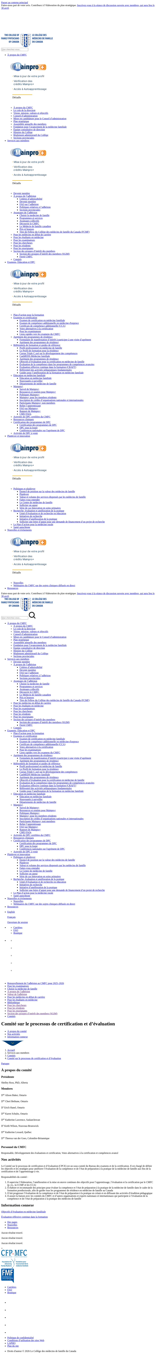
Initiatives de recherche (31, 516)
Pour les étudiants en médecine (28, 237)
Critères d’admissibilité (31, 199)
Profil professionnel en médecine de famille (41, 348)
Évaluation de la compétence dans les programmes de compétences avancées (57, 364)
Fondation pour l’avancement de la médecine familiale (40, 127)
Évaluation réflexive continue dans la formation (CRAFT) (48, 367)
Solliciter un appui (28, 505)
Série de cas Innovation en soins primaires (40, 508)
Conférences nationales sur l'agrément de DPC (42, 430)
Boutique (17, 933)
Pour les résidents (22, 245)
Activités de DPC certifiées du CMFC (31, 416)
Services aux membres (18, 140)
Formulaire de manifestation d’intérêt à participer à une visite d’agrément (55, 339)
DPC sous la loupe (29, 427)
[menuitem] (81, 917)
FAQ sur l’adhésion (29, 204)
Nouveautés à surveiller (31, 381)
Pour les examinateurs (24, 240)
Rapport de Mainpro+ (30, 411)
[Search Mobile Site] (14, 617)
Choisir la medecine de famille (34, 215)
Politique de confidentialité (20, 1337)
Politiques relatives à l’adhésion (35, 207)
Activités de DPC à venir (25, 433)
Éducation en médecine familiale (29, 375)
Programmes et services (31, 218)
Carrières (17, 927)
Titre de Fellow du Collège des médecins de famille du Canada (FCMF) (54, 232)
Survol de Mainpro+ (29, 389)
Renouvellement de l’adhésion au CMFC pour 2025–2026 (35, 983)
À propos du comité (17, 1031)
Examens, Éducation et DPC (21, 262)
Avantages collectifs (29, 221)
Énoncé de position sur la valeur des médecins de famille (47, 491)
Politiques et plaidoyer (24, 488)
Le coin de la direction (24, 110)
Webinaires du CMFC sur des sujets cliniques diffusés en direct (44, 585)
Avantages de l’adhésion (25, 212)
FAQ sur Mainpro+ (29, 408)
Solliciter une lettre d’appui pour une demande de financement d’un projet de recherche (62, 521)
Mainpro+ (18, 386)
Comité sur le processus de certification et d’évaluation (34, 1058)
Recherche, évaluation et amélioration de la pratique (38, 510)
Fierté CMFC (26, 256)
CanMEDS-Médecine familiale (35, 356)
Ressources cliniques (23, 419)
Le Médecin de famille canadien (35, 226)
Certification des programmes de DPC (32, 422)
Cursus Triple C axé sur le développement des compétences (48, 353)
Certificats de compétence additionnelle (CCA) (42, 326)
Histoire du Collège (22, 132)
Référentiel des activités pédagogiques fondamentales (46, 370)
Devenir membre (21, 193)
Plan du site (13, 1346)
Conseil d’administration (25, 116)
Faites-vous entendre (30, 499)
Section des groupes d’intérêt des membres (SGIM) (45, 254)
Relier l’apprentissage (30, 405)
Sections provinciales (23, 138)
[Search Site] (14, 49)
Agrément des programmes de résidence (33, 337)
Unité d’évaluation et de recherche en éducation (43, 513)
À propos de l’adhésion (24, 196)
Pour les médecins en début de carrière (32, 234)
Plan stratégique (21, 121)
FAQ (15, 930)
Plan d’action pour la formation (28, 315)
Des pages (12, 1222)
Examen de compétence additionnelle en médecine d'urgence (49, 323)
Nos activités (13, 1034)
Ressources (12, 588)
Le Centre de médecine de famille (36, 502)
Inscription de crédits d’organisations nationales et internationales (51, 400)
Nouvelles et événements (19, 530)
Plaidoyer (24, 494)
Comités (17, 259)
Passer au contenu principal (14, 2)
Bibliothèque (13, 1002)
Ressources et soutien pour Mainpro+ (38, 392)
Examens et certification (25, 317)
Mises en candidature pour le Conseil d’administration (39, 118)
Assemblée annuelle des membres (29, 124)
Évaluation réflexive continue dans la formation (24, 1217)
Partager (5, 1063)
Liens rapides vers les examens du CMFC (40, 334)
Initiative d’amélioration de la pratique (38, 519)
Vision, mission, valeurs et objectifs (30, 113)
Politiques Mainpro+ (30, 394)
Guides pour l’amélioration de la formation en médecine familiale (51, 372)
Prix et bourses (27, 229)
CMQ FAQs (25, 414)
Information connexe (17, 1036)
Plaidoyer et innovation (18, 436)
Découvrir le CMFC (29, 223)
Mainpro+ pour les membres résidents (38, 397)
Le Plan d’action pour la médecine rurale (33, 524)
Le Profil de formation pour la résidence (39, 350)
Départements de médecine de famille (38, 383)
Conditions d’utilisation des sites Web (25, 1340)
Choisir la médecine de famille (22, 988)
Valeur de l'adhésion (17, 994)
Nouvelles (18, 582)
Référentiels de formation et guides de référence (36, 345)
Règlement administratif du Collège (30, 135)
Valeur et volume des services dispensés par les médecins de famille (53, 497)
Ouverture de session (17, 922)
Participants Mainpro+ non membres (37, 403)
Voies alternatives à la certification (36, 328)
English (11, 912)
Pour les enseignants (23, 248)
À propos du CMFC (17, 55)
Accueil (11, 1050)
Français (11, 917)
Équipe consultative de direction (29, 129)
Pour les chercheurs (22, 243)
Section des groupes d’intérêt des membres (34, 251)
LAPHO (11, 1343)
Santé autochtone (21, 527)
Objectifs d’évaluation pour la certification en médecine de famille (52, 361)
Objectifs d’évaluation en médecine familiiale (23, 1211)
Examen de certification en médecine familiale (42, 320)
